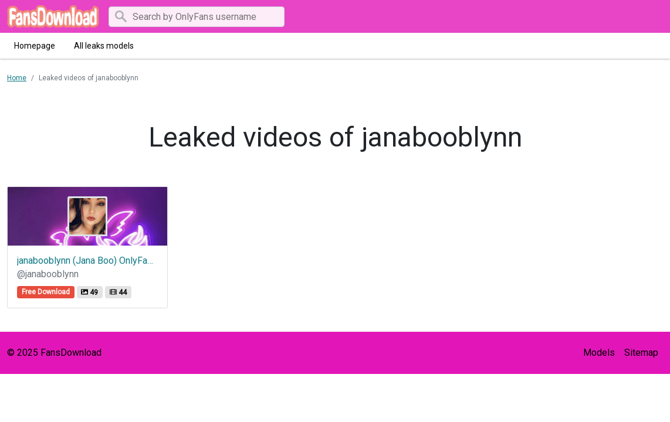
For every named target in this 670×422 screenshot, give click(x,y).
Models (599, 352)
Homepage (34, 45)
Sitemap (641, 352)
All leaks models (104, 45)
